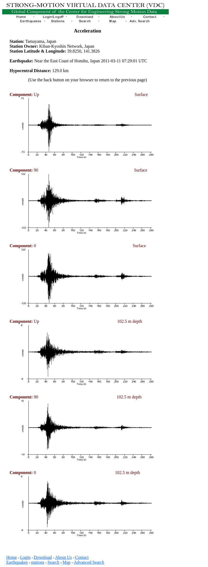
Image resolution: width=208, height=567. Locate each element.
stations (37, 562)
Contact (82, 557)
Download (43, 557)
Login (25, 557)
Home (11, 557)
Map (66, 562)
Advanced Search (89, 562)
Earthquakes (17, 562)
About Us (63, 557)
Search (53, 562)
